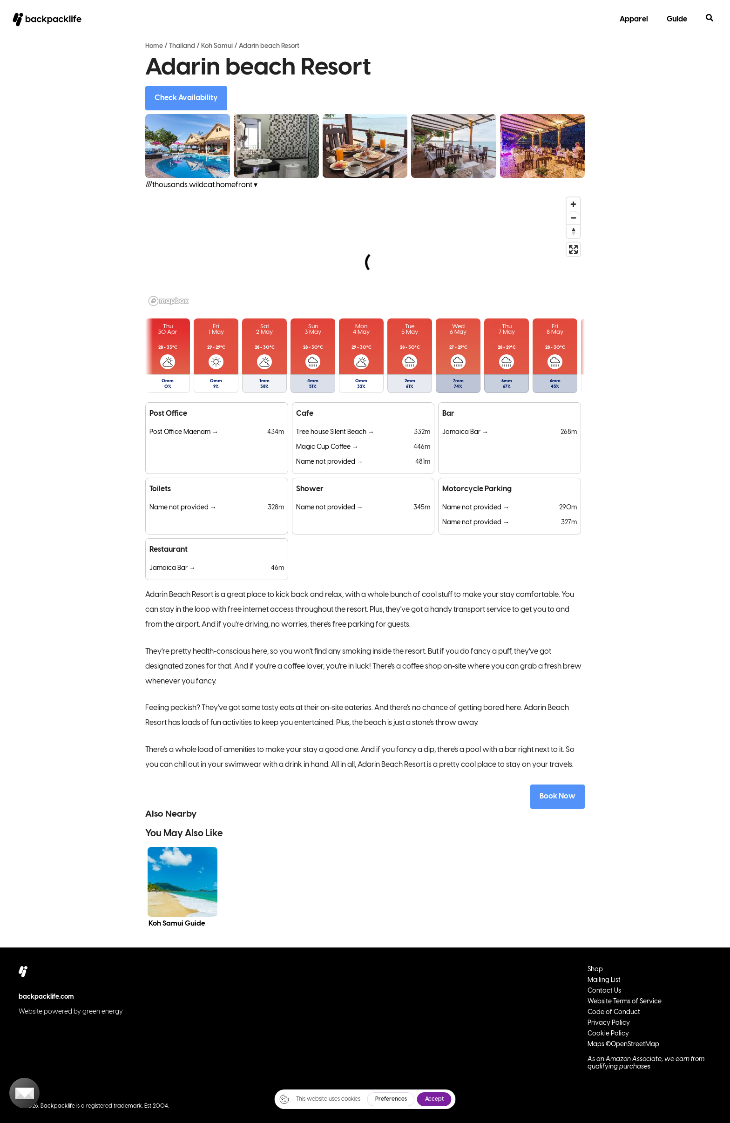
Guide (677, 19)
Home (154, 46)
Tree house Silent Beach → (335, 432)
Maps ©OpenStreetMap (623, 1044)
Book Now (557, 796)
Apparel (634, 19)
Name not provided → (329, 462)
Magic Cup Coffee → (327, 447)
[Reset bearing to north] (573, 231)
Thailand (182, 46)
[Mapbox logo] (168, 301)
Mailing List (604, 980)
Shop (595, 969)
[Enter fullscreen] (573, 249)
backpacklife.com (46, 997)
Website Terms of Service (625, 1001)
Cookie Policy (608, 1033)
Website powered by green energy (71, 1011)
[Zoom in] (573, 204)
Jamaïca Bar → (172, 568)
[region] (365, 251)
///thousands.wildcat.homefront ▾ (201, 185)
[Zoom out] (573, 217)
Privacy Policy (609, 1023)
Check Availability (186, 98)
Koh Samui (217, 46)
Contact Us (604, 991)
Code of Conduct (614, 1012)
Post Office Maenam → (183, 432)
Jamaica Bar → (465, 432)
